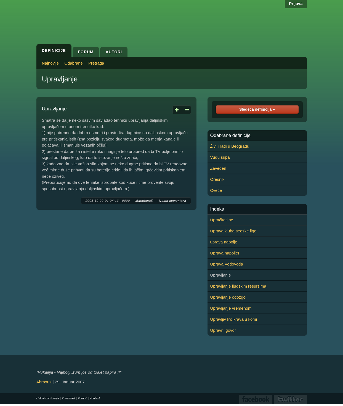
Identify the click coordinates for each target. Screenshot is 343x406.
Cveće (216, 190)
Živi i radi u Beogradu (229, 146)
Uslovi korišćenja (47, 398)
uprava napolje (223, 242)
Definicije (54, 50)
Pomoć (82, 398)
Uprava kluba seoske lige (233, 231)
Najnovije (50, 63)
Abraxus (44, 382)
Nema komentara (172, 200)
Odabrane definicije (230, 135)
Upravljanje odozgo (228, 297)
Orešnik (217, 179)
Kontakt (94, 398)
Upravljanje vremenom (231, 308)
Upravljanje (60, 79)
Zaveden (218, 168)
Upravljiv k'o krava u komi (233, 319)
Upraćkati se (221, 219)
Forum (86, 52)
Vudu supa (220, 157)
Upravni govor (223, 330)
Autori (114, 52)
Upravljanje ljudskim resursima (238, 286)
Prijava (295, 3)
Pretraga (96, 63)
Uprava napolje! (224, 253)
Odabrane (73, 63)
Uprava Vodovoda (226, 264)
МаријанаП (144, 200)
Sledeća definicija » (257, 109)
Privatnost (68, 398)
